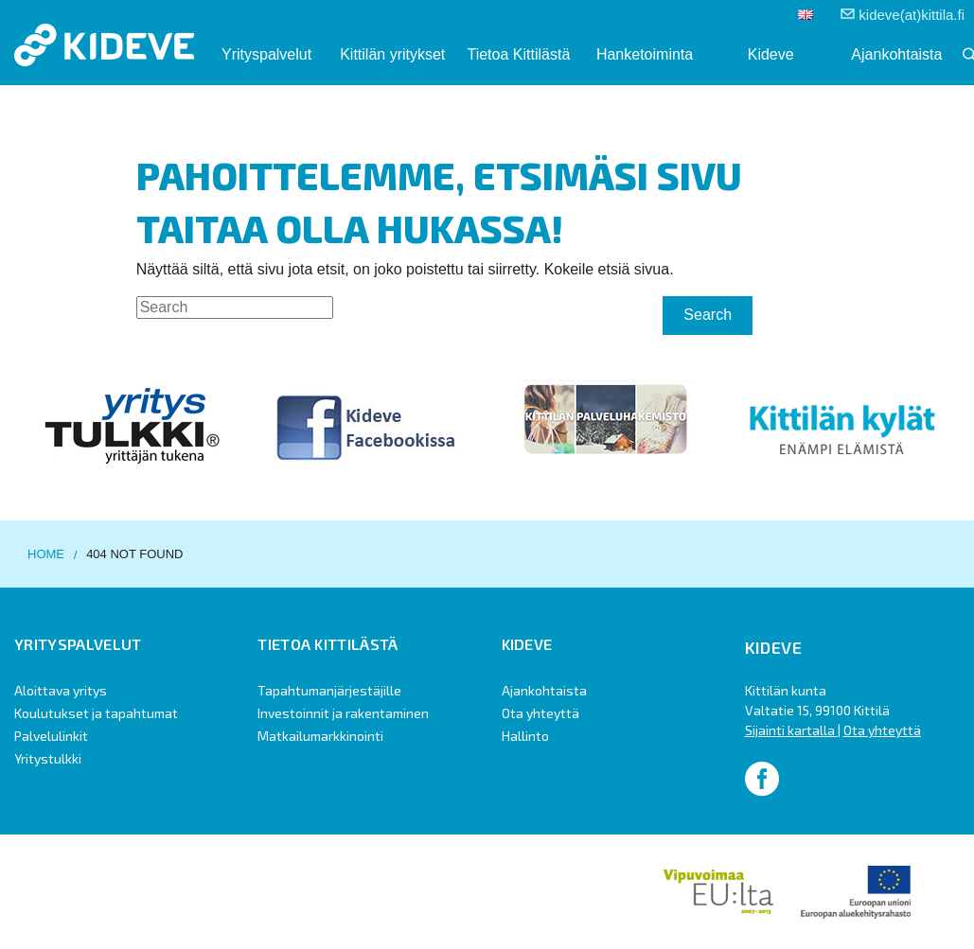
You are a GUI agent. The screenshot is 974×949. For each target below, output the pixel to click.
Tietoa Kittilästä (518, 54)
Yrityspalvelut (266, 54)
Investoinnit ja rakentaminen (343, 713)
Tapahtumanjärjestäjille (329, 690)
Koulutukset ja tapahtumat (96, 713)
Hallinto (525, 736)
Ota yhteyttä (540, 713)
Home (45, 554)
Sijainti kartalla (791, 730)
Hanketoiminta (644, 54)
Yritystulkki (47, 758)
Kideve (771, 54)
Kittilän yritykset (392, 54)
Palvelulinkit (51, 736)
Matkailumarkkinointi (320, 736)
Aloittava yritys (60, 690)
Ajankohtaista (896, 54)
